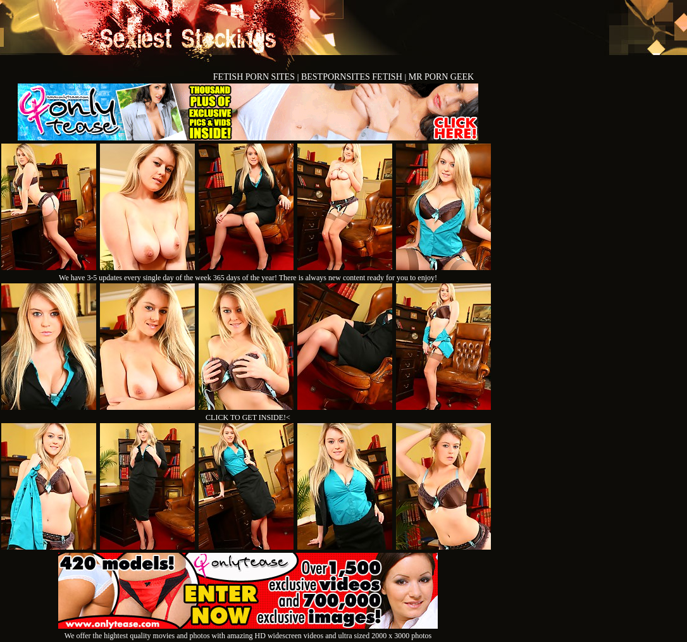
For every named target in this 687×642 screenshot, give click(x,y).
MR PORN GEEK (441, 77)
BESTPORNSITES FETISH (352, 77)
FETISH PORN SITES (255, 77)
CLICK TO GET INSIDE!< (248, 417)
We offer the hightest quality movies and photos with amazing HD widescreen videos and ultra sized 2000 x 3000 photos (248, 631)
